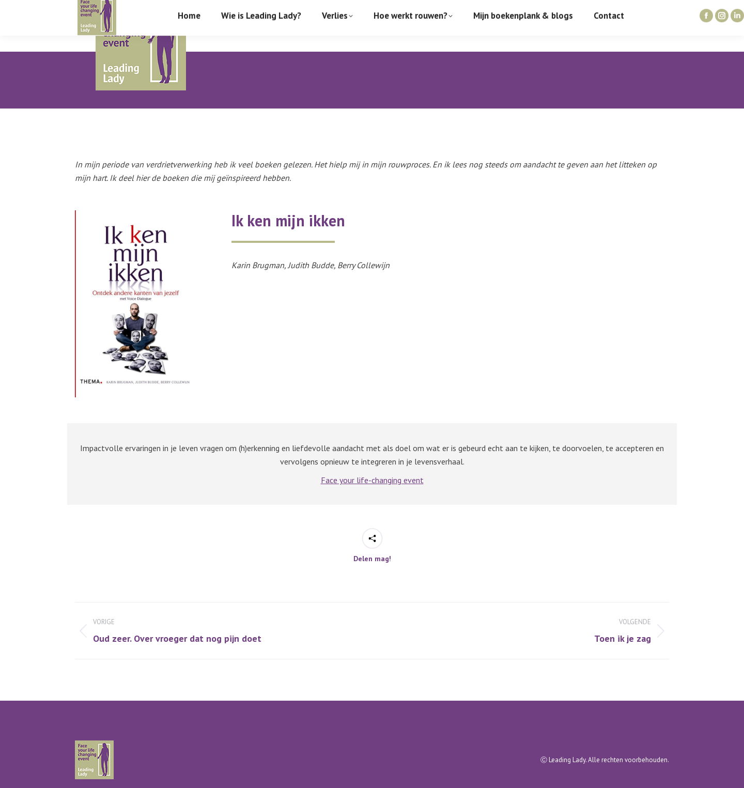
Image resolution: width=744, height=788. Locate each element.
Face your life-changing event (372, 480)
